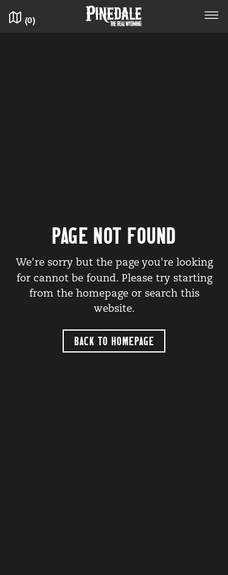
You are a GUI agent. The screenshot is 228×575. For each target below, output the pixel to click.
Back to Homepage (114, 340)
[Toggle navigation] (212, 17)
